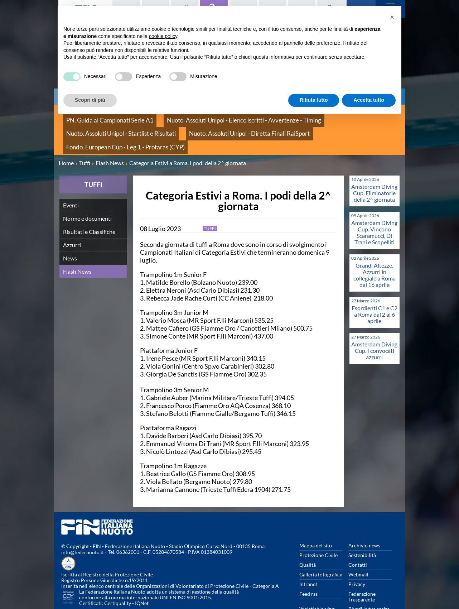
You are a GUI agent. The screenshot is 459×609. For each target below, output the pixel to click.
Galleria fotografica (320, 550)
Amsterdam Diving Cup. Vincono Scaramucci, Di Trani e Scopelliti (374, 208)
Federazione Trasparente (362, 572)
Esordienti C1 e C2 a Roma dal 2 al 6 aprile (374, 289)
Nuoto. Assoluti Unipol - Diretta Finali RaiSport (115, 125)
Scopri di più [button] (90, 100)
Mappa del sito (315, 521)
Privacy (356, 559)
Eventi (71, 180)
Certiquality (117, 579)
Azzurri (72, 220)
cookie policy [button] (163, 36)
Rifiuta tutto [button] (314, 100)
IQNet (142, 579)
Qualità (307, 540)
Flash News (77, 246)
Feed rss (308, 569)
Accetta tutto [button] (368, 100)
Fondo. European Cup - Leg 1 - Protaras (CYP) (225, 125)
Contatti (357, 540)
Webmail (358, 550)
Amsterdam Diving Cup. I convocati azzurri (374, 326)
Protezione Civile (318, 530)
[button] (392, 17)
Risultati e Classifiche (89, 206)
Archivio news (364, 521)
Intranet (308, 559)
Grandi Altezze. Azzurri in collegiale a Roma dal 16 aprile (374, 250)
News (70, 233)
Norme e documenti (87, 193)
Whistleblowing (316, 584)
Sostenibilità (362, 530)
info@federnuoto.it (82, 528)
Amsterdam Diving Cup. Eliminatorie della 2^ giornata (374, 168)
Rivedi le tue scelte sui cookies (369, 587)
